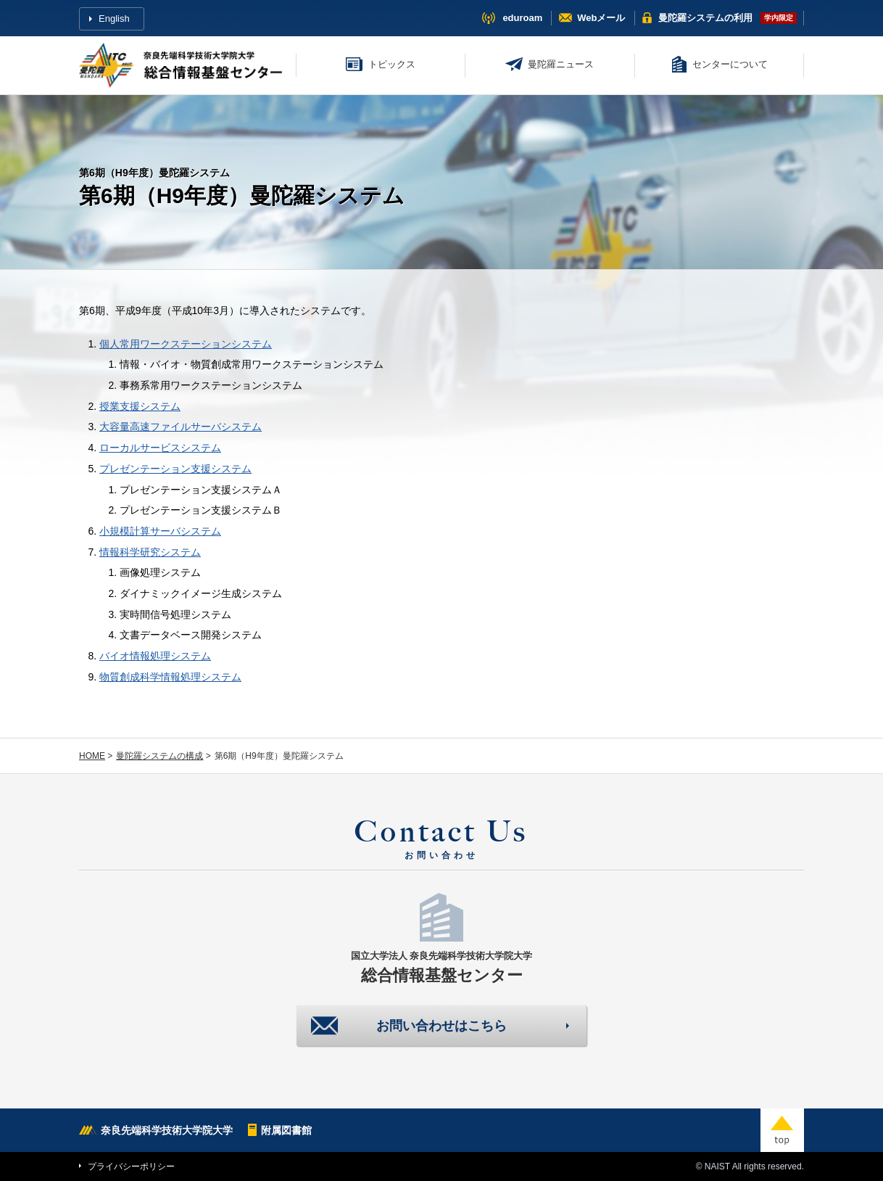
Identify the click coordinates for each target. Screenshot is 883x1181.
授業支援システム (140, 406)
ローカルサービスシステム (160, 447)
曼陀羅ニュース (561, 64)
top (782, 1130)
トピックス (391, 64)
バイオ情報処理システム (155, 656)
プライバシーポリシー (131, 1166)
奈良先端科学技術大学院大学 (167, 1130)
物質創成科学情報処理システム (170, 677)
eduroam (522, 17)
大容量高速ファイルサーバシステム (180, 426)
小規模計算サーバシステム (160, 531)
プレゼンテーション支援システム (175, 468)
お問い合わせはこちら (441, 1026)
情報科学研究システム (150, 552)
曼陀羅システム (705, 17)
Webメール (601, 17)
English (114, 18)
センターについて (730, 64)
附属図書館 (286, 1130)
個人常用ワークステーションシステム (185, 344)
